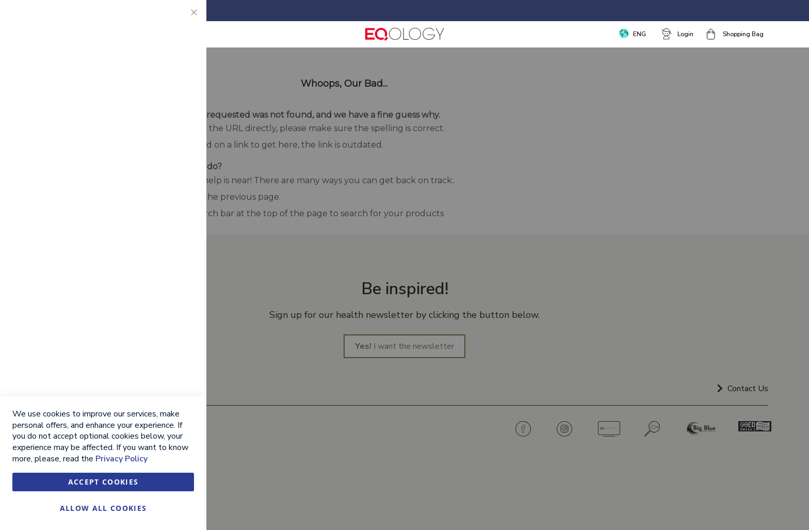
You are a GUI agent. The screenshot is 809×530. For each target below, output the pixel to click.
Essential (178, 20)
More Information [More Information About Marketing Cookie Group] (164, 226)
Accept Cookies (103, 482)
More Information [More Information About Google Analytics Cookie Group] (164, 328)
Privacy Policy (121, 458)
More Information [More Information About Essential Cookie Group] (164, 90)
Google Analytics (178, 269)
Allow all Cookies (103, 508)
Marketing (178, 133)
